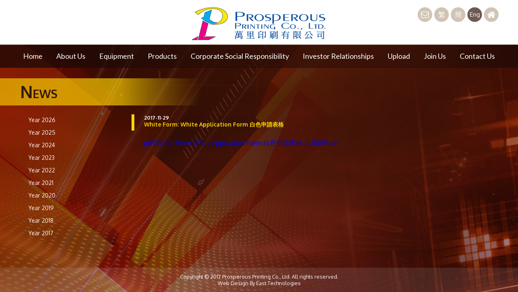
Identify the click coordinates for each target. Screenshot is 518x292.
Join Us (435, 56)
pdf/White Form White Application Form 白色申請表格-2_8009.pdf (241, 143)
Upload (399, 56)
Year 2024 (41, 145)
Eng (475, 14)
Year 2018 (40, 220)
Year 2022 (41, 170)
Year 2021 (40, 182)
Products (162, 56)
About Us (70, 56)
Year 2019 (41, 207)
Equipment (116, 56)
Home (32, 56)
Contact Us (477, 56)
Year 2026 (41, 119)
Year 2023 (41, 157)
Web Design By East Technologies (259, 283)
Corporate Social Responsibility (240, 56)
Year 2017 (40, 233)
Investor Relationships (338, 56)
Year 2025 (41, 132)
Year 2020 (41, 195)
